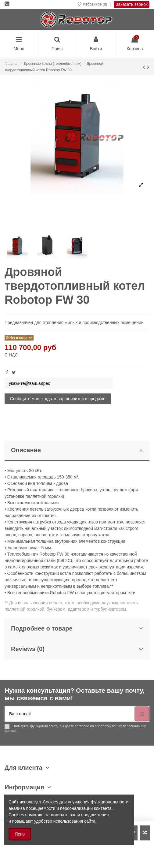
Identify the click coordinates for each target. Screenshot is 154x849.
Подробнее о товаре (77, 628)
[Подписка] (141, 713)
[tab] (77, 451)
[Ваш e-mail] (69, 713)
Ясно (20, 834)
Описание (77, 450)
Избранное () (92, 4)
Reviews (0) (77, 649)
